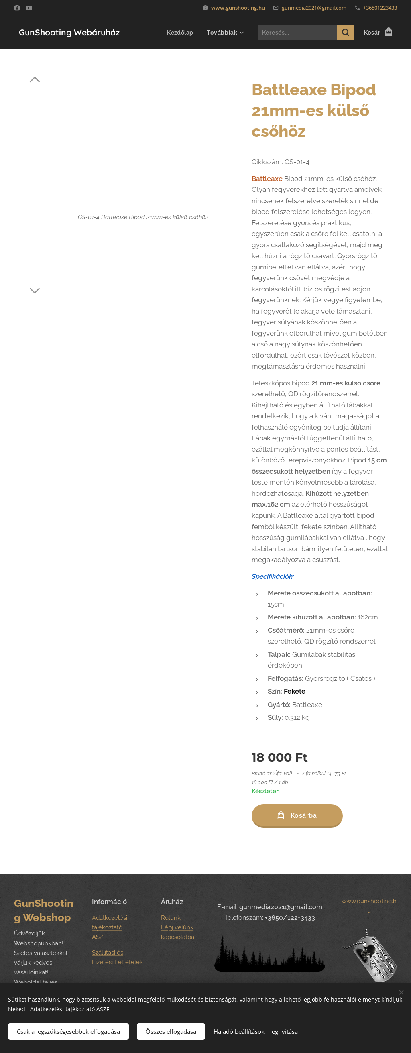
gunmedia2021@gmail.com (314, 7)
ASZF (99, 937)
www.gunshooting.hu (238, 7)
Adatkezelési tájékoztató (62, 1008)
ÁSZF (102, 1008)
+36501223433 (380, 7)
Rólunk (171, 917)
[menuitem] (179, 32)
